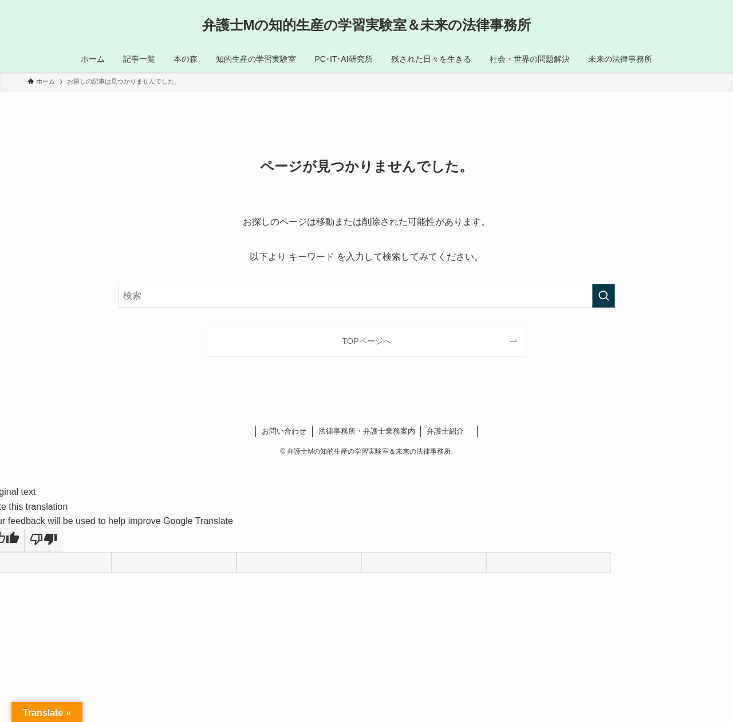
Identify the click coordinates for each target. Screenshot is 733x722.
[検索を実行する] (603, 296)
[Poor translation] (43, 541)
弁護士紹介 (449, 431)
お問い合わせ (284, 431)
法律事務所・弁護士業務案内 (366, 431)
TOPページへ (366, 341)
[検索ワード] (366, 296)
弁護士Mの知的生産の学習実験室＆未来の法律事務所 (366, 25)
